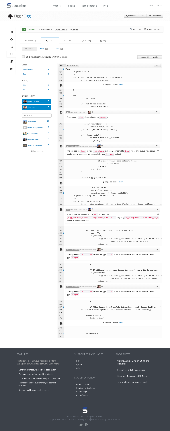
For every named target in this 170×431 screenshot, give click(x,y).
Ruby (78, 368)
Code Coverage (72, 65)
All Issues (29, 49)
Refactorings (81, 391)
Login (159, 6)
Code (157, 65)
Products (56, 5)
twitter (81, 424)
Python (79, 364)
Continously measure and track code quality (37, 369)
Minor (36, 90)
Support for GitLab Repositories (131, 370)
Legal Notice (54, 419)
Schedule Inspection (135, 16)
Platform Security (98, 419)
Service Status (114, 419)
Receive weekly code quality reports (34, 390)
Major (36, 85)
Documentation (89, 5)
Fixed (58, 49)
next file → (156, 57)
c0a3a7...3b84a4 (60, 29)
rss (86, 424)
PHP (78, 361)
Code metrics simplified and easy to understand (39, 378)
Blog (105, 5)
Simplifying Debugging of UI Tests (132, 376)
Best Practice (36, 70)
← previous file (144, 57)
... (91, 218)
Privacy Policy (84, 419)
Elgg (27, 16)
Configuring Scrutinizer (86, 388)
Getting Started (82, 384)
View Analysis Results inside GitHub (132, 382)
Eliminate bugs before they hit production (36, 374)
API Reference (82, 395)
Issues (62, 65)
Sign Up (152, 6)
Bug (36, 74)
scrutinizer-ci (79, 416)
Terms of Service (69, 419)
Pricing (71, 5)
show (121, 84)
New (44, 49)
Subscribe (155, 16)
